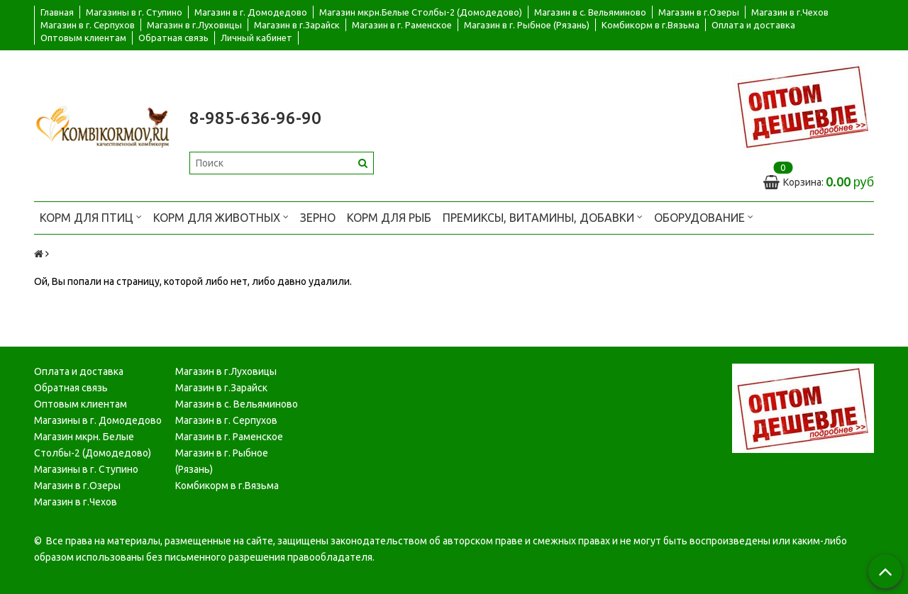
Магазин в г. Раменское (402, 25)
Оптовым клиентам (83, 38)
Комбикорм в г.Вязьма (650, 25)
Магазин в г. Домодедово (250, 12)
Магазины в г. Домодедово (98, 420)
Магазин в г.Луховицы (194, 25)
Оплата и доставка (753, 25)
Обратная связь (173, 38)
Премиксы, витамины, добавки (543, 216)
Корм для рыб (389, 217)
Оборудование (703, 216)
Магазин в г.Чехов (790, 12)
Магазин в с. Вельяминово (590, 12)
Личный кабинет (256, 38)
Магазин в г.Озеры (698, 12)
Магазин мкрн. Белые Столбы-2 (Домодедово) (92, 445)
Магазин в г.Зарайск (297, 25)
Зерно (318, 217)
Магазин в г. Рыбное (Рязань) (526, 25)
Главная (57, 12)
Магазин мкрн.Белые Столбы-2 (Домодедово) (420, 12)
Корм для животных (221, 216)
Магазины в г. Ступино (134, 12)
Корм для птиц (91, 216)
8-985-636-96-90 (255, 118)
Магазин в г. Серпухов (87, 25)
